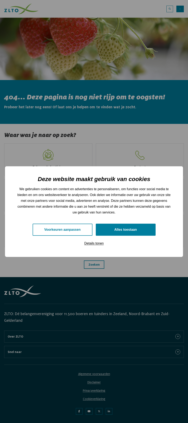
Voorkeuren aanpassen (62, 229)
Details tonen (94, 243)
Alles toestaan (125, 229)
